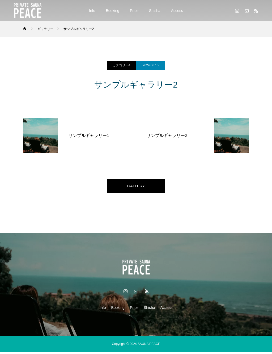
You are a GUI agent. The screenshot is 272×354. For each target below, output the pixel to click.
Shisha (154, 10)
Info (92, 10)
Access (177, 10)
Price (134, 10)
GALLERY (136, 187)
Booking (112, 10)
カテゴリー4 (121, 65)
